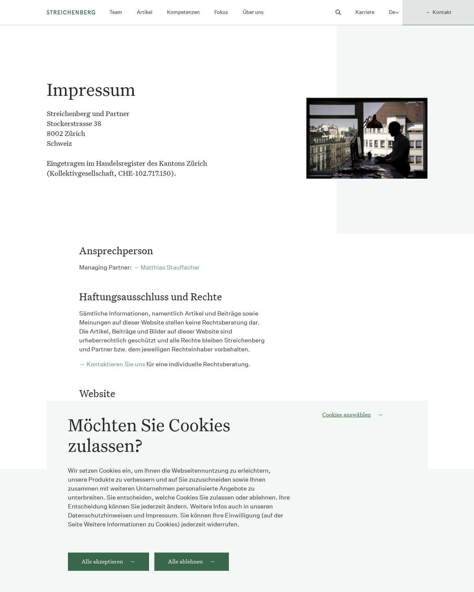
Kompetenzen (183, 12)
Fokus (221, 12)
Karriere (364, 12)
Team (115, 12)
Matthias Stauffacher (170, 267)
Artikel (144, 12)
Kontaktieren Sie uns (115, 364)
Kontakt (442, 12)
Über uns (253, 12)
